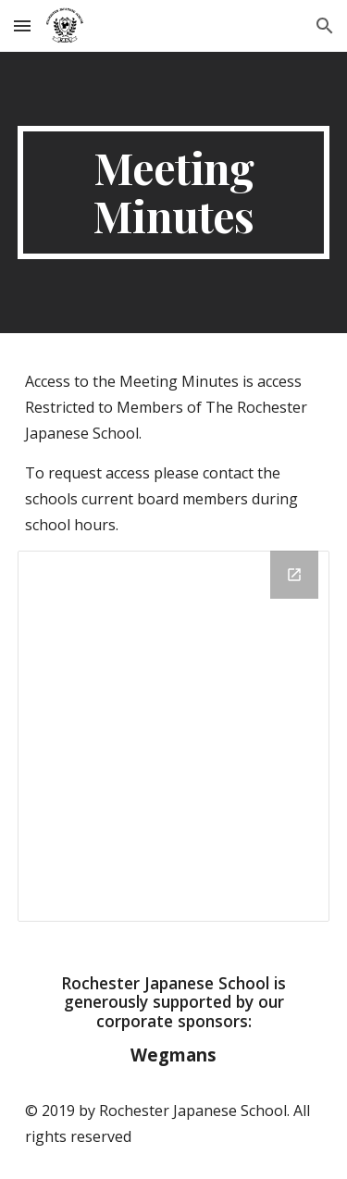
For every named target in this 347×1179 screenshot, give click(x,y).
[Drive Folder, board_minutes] (174, 736)
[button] (22, 25)
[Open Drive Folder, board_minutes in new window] (294, 575)
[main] (174, 192)
